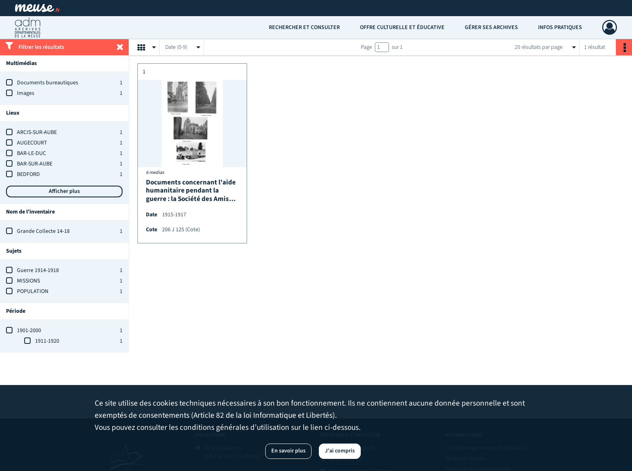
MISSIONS (28, 281)
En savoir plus (288, 451)
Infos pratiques (560, 27)
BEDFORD (28, 174)
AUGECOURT (32, 143)
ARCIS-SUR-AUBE (37, 132)
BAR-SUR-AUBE (34, 164)
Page (366, 47)
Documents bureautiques (47, 83)
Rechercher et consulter (304, 27)
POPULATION (32, 291)
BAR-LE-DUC (31, 153)
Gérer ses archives (491, 27)
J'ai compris (340, 451)
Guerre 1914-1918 (38, 270)
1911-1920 (47, 341)
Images (25, 93)
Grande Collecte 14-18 (43, 231)
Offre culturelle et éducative (402, 27)
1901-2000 (29, 331)
